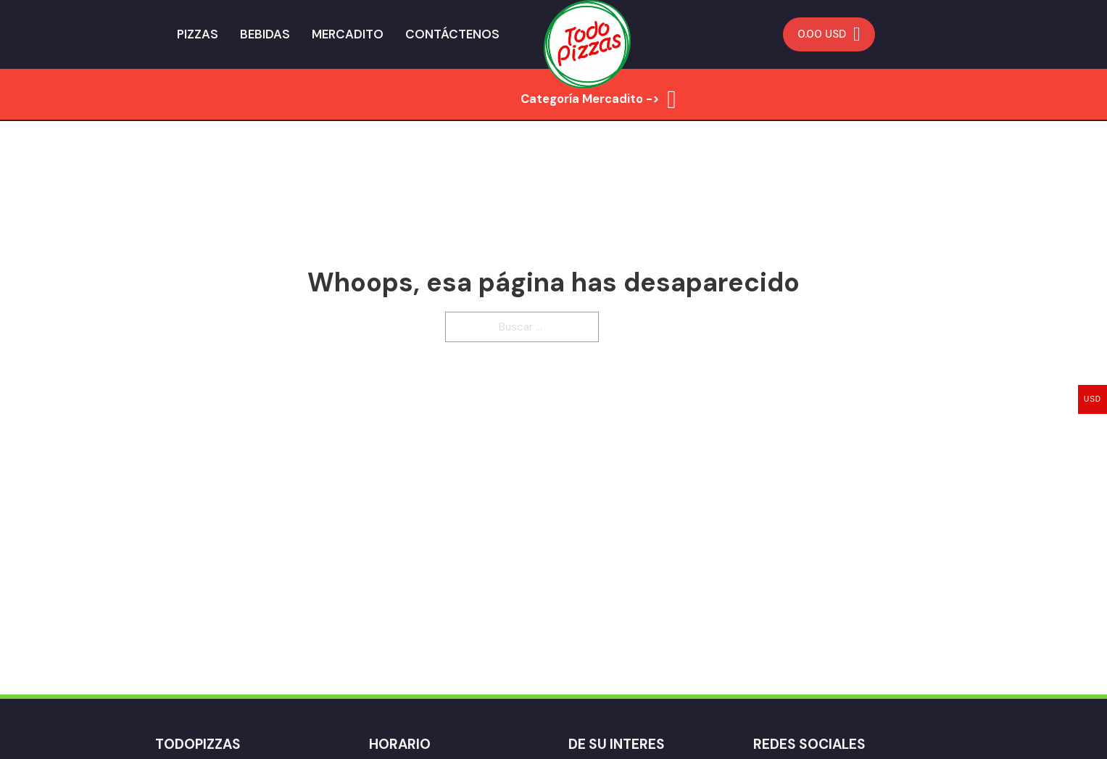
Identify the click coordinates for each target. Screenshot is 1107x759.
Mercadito (347, 34)
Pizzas (197, 34)
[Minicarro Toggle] (829, 34)
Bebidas (265, 34)
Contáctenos (452, 34)
